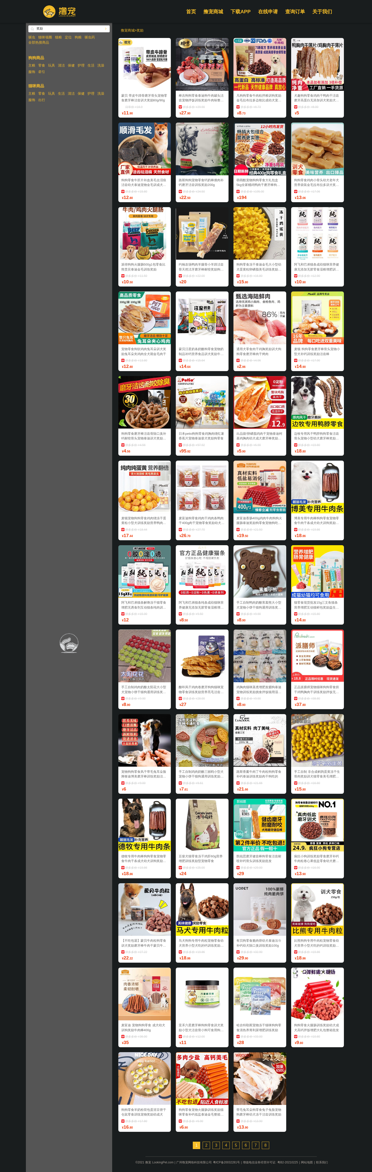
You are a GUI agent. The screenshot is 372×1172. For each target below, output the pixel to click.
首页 (191, 11)
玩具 (51, 65)
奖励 (140, 30)
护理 (81, 65)
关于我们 (322, 11)
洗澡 (100, 65)
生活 (91, 65)
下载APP (240, 11)
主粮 (31, 65)
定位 (68, 37)
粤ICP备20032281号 (226, 1162)
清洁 (61, 65)
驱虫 (31, 37)
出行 (41, 100)
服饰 (31, 72)
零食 (41, 65)
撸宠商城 (213, 11)
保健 (71, 65)
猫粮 (58, 37)
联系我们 (322, 1162)
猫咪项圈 (45, 37)
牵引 (41, 72)
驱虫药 (90, 37)
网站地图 (307, 1162)
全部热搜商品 (38, 42)
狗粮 (78, 37)
